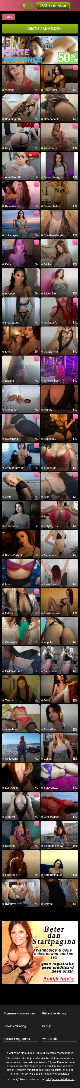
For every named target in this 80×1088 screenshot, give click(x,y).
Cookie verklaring (14, 1026)
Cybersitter (63, 1073)
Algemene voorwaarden (19, 1013)
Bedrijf (46, 1026)
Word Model (50, 1039)
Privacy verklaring (54, 1013)
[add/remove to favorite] (5, 68)
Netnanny (48, 1073)
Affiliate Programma (16, 1039)
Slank (8, 17)
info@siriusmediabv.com (60, 1079)
